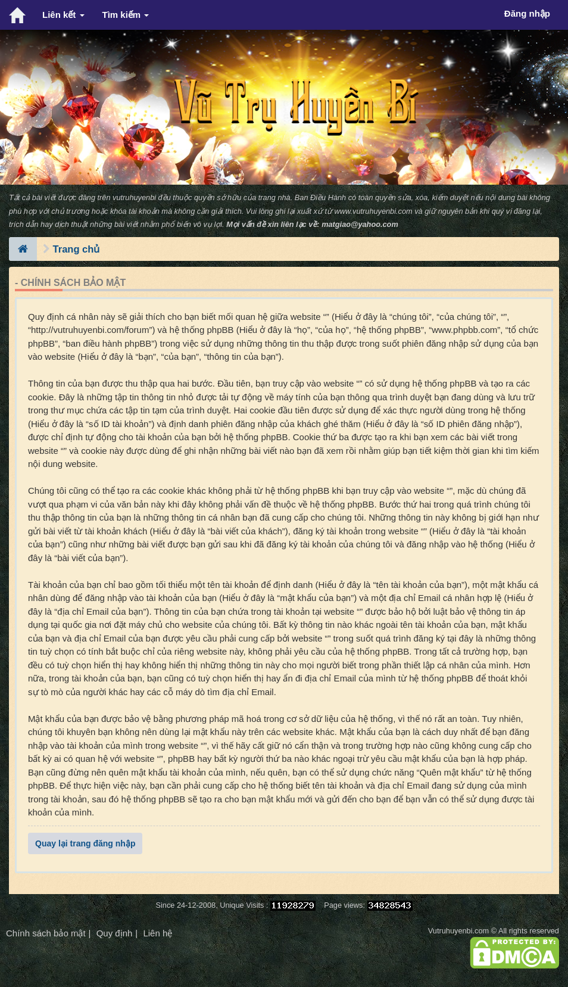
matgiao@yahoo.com (360, 224)
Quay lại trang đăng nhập (85, 843)
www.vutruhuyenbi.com (374, 211)
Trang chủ (76, 249)
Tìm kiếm (125, 15)
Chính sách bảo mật (46, 933)
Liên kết (63, 15)
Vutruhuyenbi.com (458, 930)
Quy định (114, 933)
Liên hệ (157, 933)
